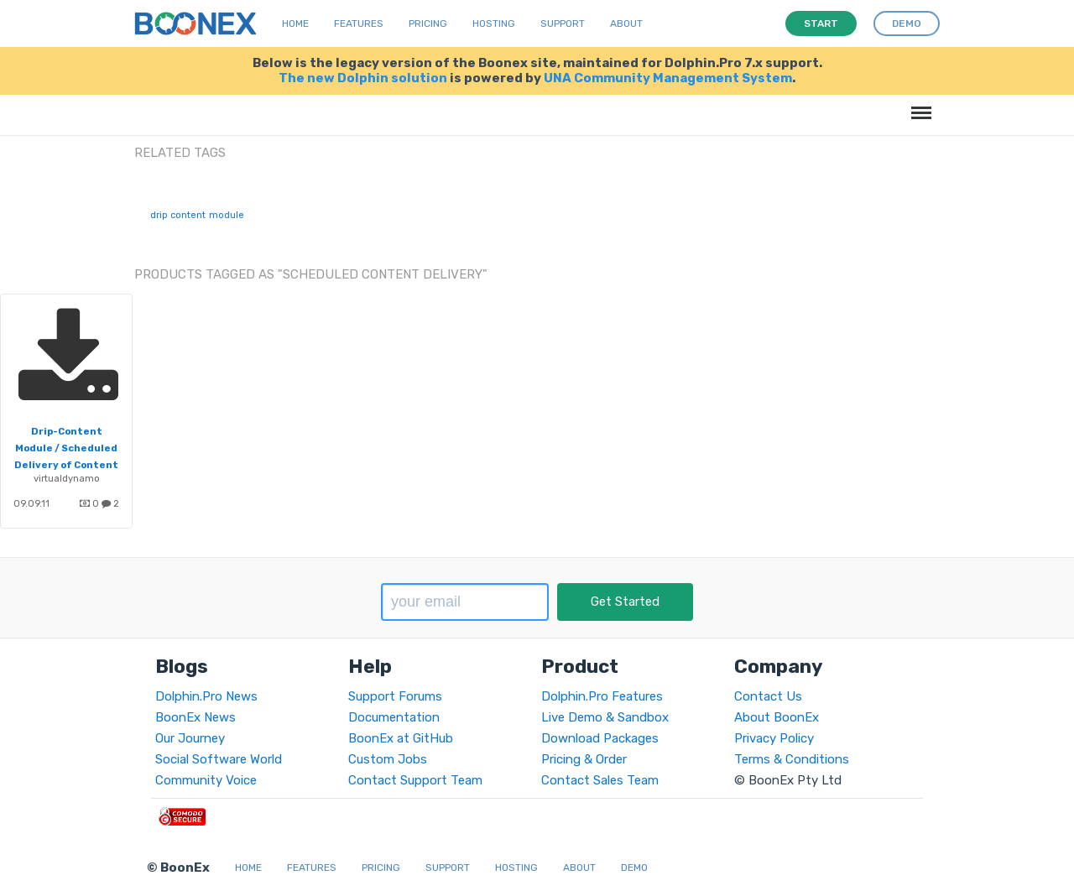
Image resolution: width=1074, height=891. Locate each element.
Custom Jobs (387, 759)
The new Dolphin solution (363, 78)
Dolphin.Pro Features (602, 696)
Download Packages (600, 738)
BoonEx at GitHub (400, 738)
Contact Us (768, 696)
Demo (634, 867)
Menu (918, 104)
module (226, 215)
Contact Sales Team (600, 780)
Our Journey (190, 738)
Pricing (428, 23)
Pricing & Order (584, 759)
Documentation (394, 717)
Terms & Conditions (791, 759)
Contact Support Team (415, 780)
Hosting (493, 23)
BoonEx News (195, 717)
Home (295, 23)
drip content (178, 215)
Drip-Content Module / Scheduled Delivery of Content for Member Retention (66, 464)
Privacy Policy (774, 738)
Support (562, 23)
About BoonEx (776, 717)
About (626, 23)
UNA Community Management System (668, 78)
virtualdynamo (67, 478)
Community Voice (206, 780)
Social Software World (218, 759)
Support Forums (395, 696)
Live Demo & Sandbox (605, 717)
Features (358, 23)
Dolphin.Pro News (206, 696)
